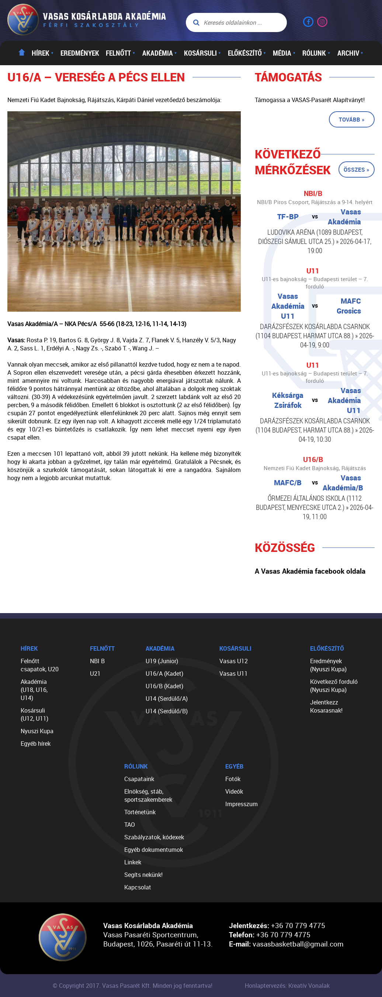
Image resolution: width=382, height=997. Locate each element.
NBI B (97, 661)
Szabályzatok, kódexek (154, 837)
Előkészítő (247, 53)
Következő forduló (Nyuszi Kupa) (334, 686)
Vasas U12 (233, 661)
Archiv (350, 53)
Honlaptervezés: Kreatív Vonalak (287, 986)
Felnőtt (120, 53)
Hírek (43, 53)
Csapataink (139, 779)
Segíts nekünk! (143, 875)
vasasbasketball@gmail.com (298, 943)
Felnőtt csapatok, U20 (40, 665)
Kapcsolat (137, 887)
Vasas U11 (233, 673)
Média (284, 53)
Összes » (356, 169)
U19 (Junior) (162, 661)
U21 (95, 673)
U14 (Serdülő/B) (167, 711)
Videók (234, 791)
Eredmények (79, 53)
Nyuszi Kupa (37, 731)
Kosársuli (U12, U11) (34, 714)
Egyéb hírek (36, 743)
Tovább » (352, 119)
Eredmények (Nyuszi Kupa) (328, 665)
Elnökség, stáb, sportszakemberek (148, 795)
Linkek (132, 862)
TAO (129, 825)
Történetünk (140, 812)
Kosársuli (202, 53)
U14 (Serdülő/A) (167, 699)
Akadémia (159, 53)
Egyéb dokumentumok (153, 850)
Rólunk (316, 53)
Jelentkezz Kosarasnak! (326, 706)
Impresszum (241, 804)
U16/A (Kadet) (164, 673)
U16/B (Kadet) (164, 686)
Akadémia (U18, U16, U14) (34, 690)
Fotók (232, 779)
